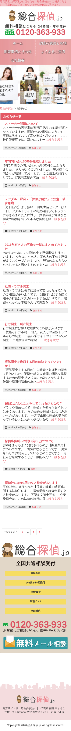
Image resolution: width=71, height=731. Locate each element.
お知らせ (36, 148)
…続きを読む (54, 139)
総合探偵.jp (6, 108)
